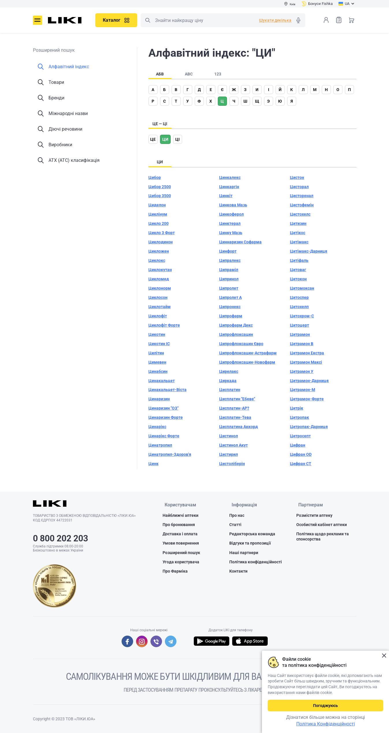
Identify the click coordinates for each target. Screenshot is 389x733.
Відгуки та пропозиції (250, 544)
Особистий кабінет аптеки (321, 525)
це (153, 139)
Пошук (148, 20)
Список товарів (338, 19)
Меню (37, 20)
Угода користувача (181, 562)
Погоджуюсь (325, 705)
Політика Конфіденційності (325, 724)
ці (177, 139)
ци (165, 139)
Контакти (238, 571)
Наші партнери (243, 553)
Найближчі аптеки (180, 516)
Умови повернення (181, 544)
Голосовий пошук (298, 20)
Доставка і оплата (180, 534)
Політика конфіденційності (255, 562)
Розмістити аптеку (314, 516)
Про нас (236, 516)
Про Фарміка (175, 571)
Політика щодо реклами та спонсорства (322, 537)
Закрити (384, 656)
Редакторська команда (252, 534)
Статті (235, 525)
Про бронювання (179, 525)
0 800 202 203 (60, 538)
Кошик (351, 20)
